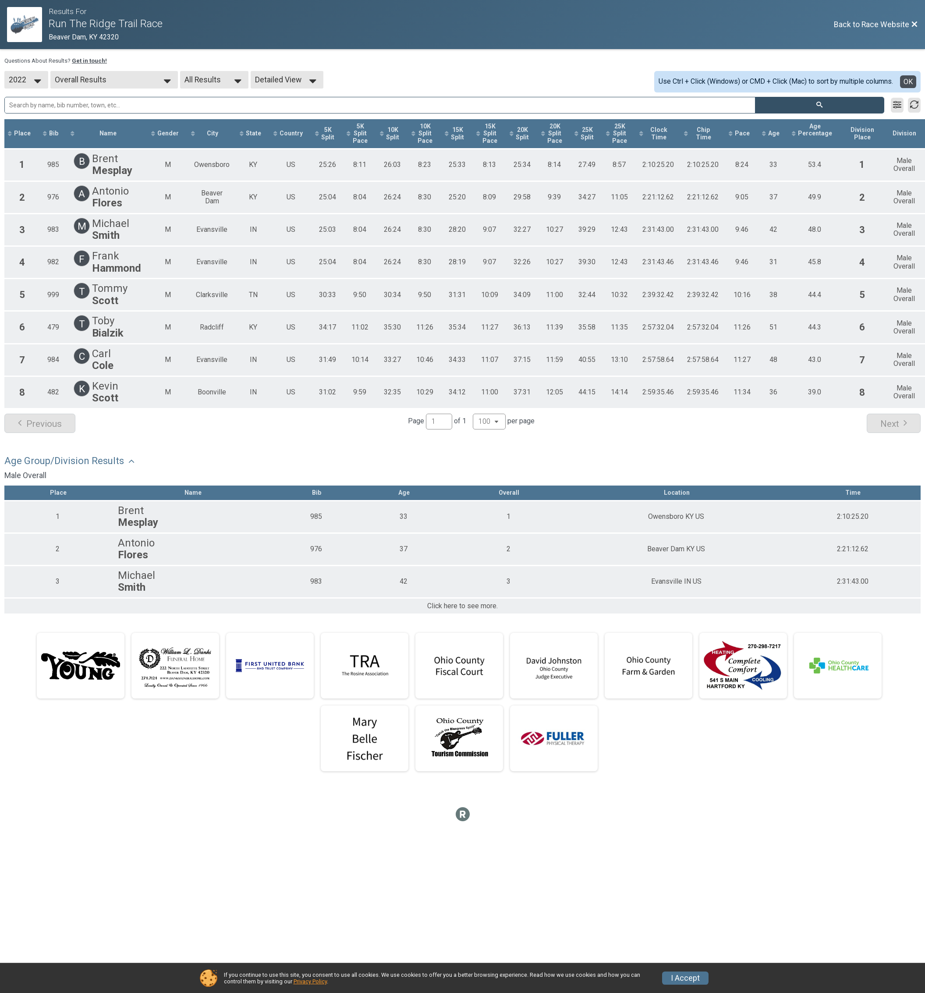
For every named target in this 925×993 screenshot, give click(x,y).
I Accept (685, 978)
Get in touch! (89, 60)
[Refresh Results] (914, 105)
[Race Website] (28, 24)
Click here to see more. (462, 606)
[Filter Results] (897, 105)
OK (908, 82)
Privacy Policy (310, 981)
